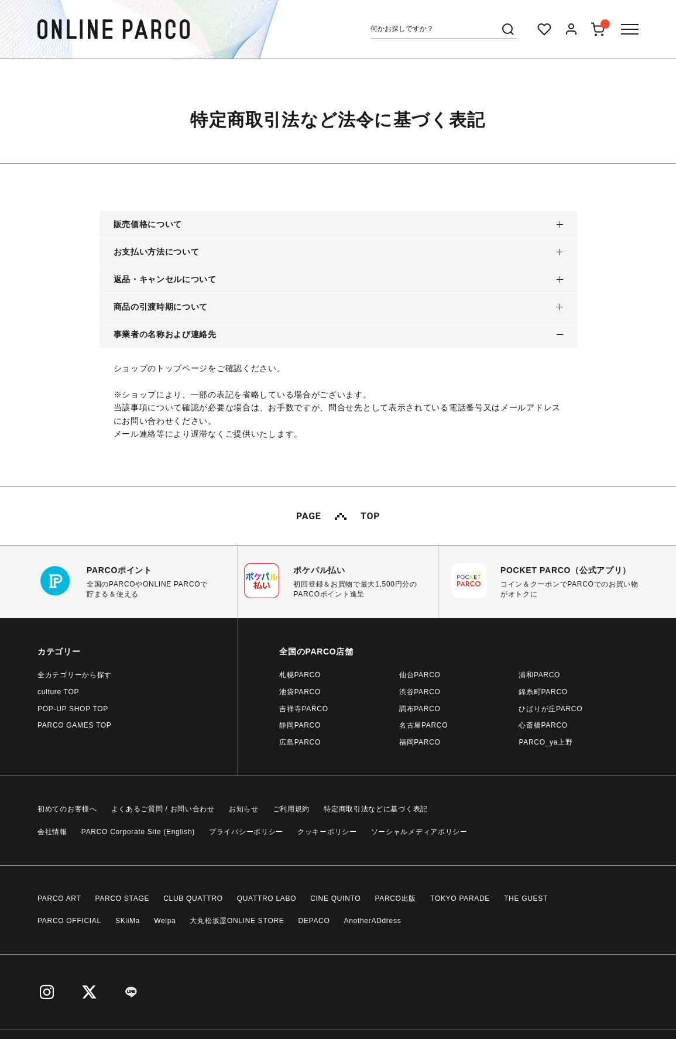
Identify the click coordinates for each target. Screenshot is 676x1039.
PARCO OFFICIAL (69, 921)
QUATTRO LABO (267, 898)
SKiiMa (127, 921)
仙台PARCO (420, 675)
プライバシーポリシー (246, 832)
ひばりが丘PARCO (550, 709)
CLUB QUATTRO (193, 898)
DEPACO (314, 921)
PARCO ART (59, 898)
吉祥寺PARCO (303, 709)
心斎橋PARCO (543, 725)
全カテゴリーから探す (74, 675)
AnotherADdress (373, 921)
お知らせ (244, 809)
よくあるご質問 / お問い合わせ (163, 809)
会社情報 (52, 832)
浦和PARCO (539, 675)
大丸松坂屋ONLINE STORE (237, 921)
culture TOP (58, 692)
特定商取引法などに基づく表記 (376, 809)
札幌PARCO (300, 675)
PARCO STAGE (122, 898)
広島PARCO (300, 742)
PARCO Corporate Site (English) (138, 832)
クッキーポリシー (327, 832)
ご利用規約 (291, 809)
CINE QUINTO (335, 898)
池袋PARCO (300, 692)
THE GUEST (526, 898)
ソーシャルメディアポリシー (419, 832)
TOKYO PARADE (460, 898)
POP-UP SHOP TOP (72, 709)
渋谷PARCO (420, 692)
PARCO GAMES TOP (74, 725)
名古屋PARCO (423, 725)
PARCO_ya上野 (545, 742)
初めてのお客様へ (67, 809)
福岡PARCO (420, 742)
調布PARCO (420, 709)
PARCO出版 (395, 898)
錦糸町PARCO (543, 692)
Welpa (165, 921)
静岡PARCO (300, 725)
